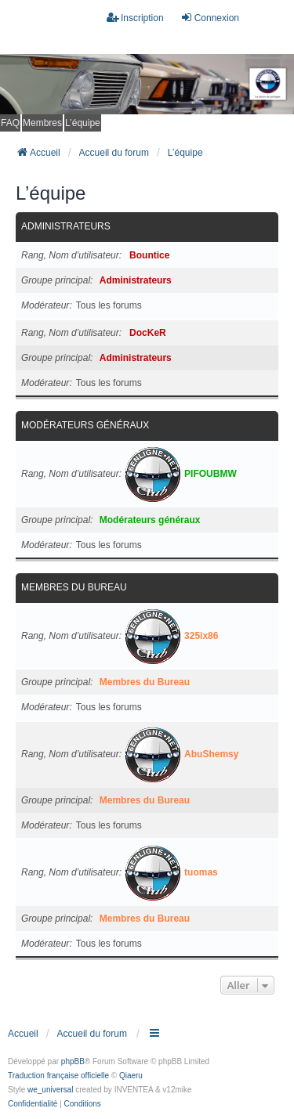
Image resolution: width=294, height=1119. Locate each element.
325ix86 (201, 635)
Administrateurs (66, 226)
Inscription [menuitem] (135, 17)
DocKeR (147, 332)
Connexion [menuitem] (209, 17)
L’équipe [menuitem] (82, 122)
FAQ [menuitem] (10, 122)
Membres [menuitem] (42, 122)
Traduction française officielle (58, 1075)
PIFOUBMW (210, 473)
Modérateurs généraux (85, 425)
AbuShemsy (211, 754)
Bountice (149, 255)
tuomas (201, 872)
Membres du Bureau (74, 587)
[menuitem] (32, 1104)
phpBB (73, 1061)
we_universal (50, 1089)
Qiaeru (131, 1075)
